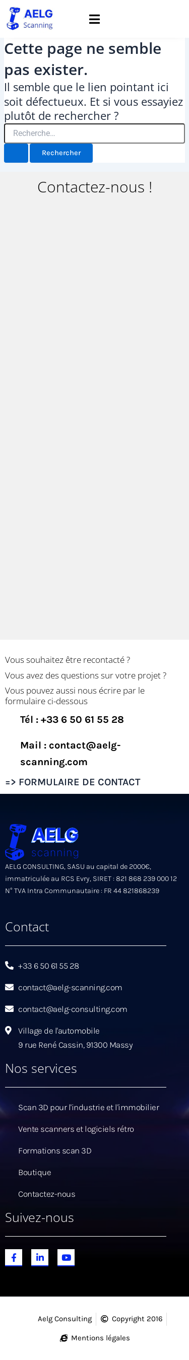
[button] (94, 19)
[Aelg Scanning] (94, 421)
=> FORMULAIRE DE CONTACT (72, 782)
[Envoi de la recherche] (16, 153)
